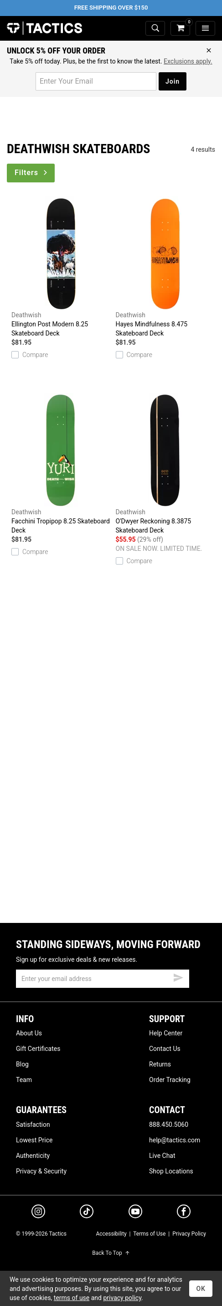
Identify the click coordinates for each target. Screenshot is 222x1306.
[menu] (205, 28)
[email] (102, 979)
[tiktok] (86, 1213)
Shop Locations (171, 1171)
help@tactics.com (174, 1140)
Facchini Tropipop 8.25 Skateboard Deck (61, 463)
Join (172, 81)
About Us (29, 1033)
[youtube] (135, 1213)
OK (201, 1288)
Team (24, 1079)
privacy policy (122, 1297)
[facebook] (184, 1213)
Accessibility (111, 1234)
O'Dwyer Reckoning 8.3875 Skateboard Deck (166, 463)
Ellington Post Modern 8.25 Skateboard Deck (61, 266)
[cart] (180, 28)
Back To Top (110, 1253)
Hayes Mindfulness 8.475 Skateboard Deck (166, 266)
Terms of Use (149, 1234)
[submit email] (178, 976)
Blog (22, 1064)
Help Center (165, 1033)
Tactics (44, 28)
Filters (32, 172)
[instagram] (38, 1213)
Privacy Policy (189, 1234)
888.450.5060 (168, 1124)
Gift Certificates (38, 1048)
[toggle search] (155, 28)
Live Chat (162, 1155)
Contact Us (165, 1048)
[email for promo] (96, 81)
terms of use (71, 1297)
